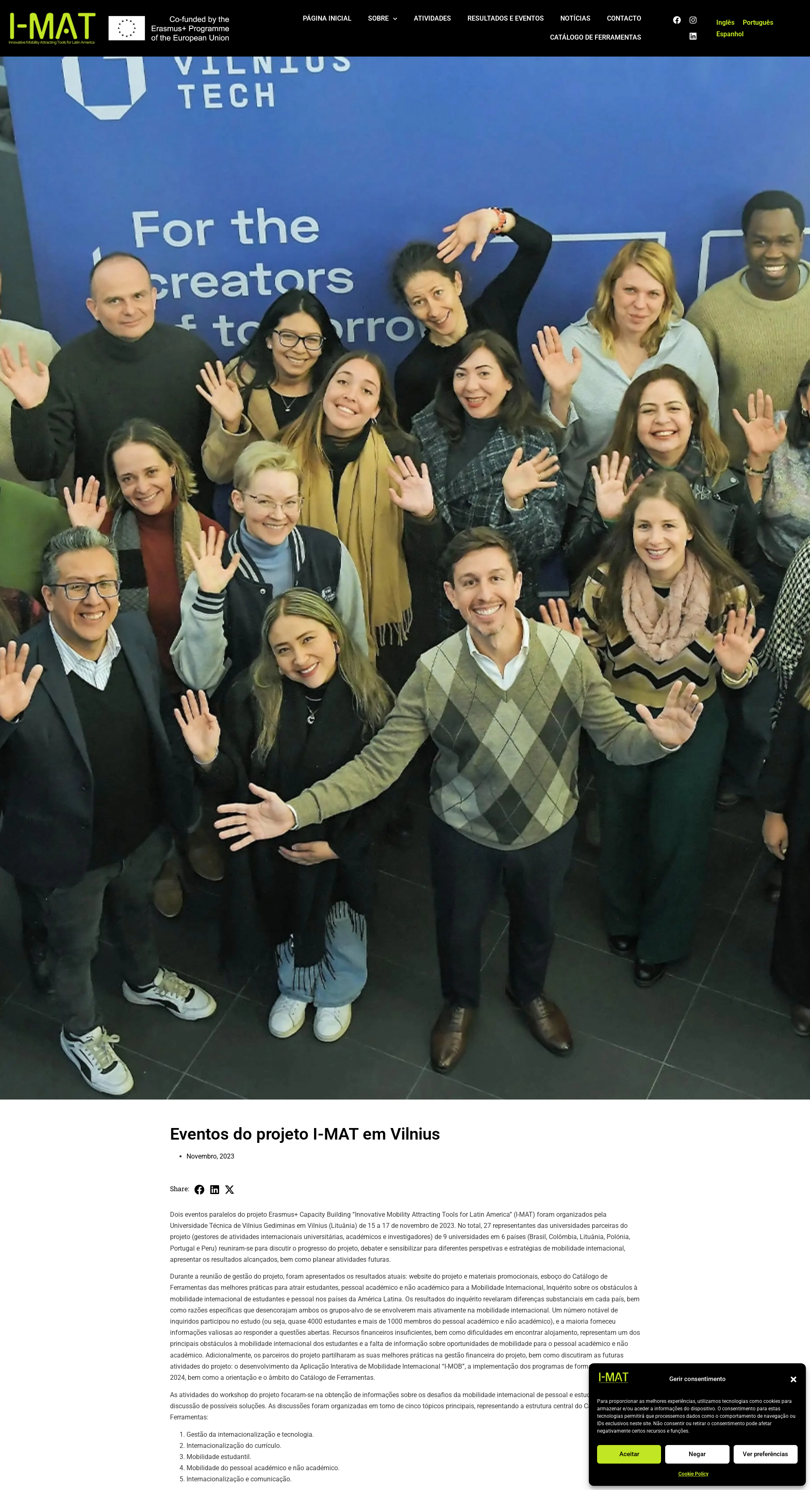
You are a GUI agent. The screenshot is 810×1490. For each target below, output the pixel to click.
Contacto (624, 18)
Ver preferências (765, 1454)
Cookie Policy (693, 1474)
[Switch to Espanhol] (730, 34)
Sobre (382, 18)
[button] (793, 1379)
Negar (697, 1454)
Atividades (432, 18)
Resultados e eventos (506, 18)
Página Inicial (327, 18)
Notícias (575, 18)
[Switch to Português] (758, 22)
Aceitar (629, 1454)
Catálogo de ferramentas (595, 37)
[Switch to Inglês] (725, 22)
